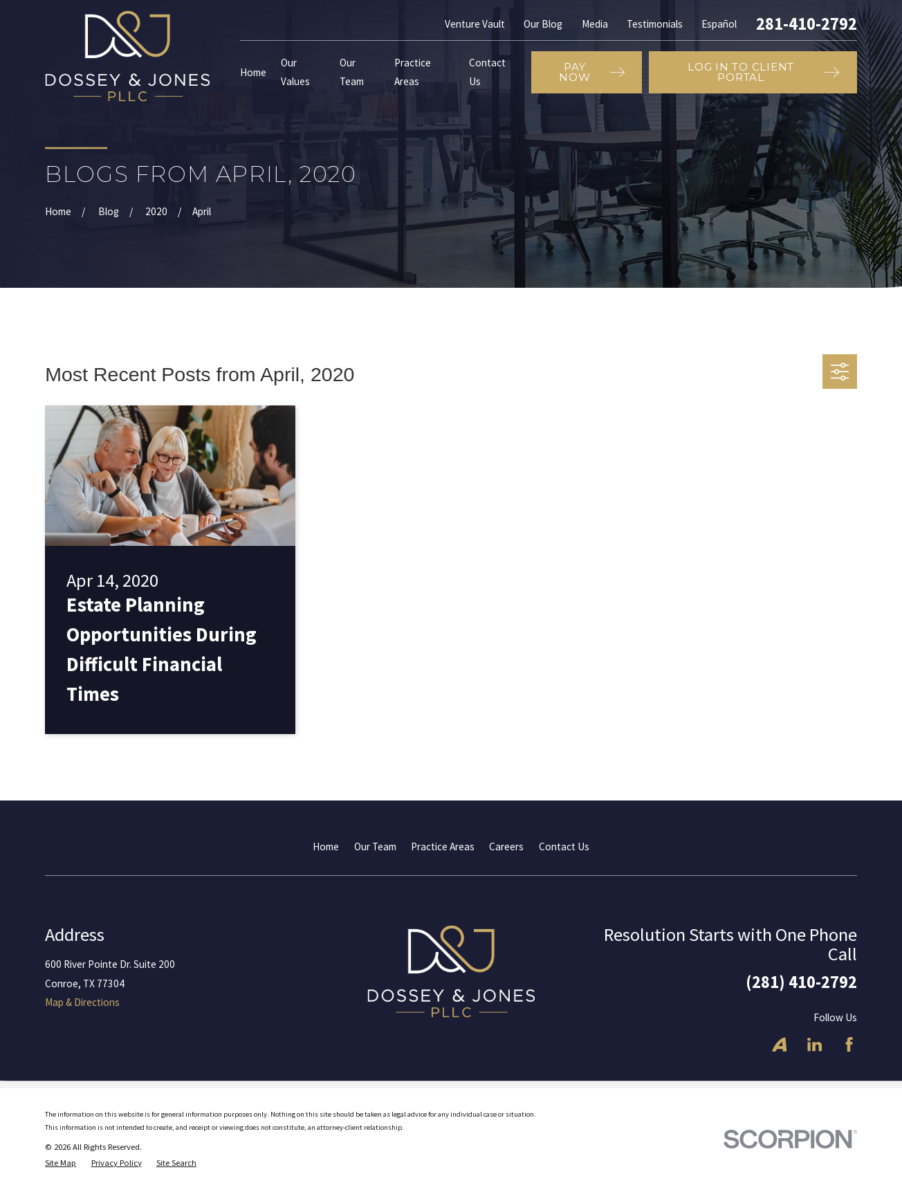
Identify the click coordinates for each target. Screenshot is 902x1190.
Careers (506, 846)
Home (326, 846)
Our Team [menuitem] (352, 72)
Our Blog (543, 23)
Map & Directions (82, 1002)
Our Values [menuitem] (295, 72)
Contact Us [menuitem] (487, 72)
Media (595, 23)
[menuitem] (60, 1163)
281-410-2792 (806, 24)
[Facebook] (849, 1044)
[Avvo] (779, 1044)
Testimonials (655, 23)
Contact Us (564, 846)
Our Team (375, 846)
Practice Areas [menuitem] (412, 72)
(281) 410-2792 (801, 982)
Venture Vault (475, 23)
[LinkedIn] (814, 1044)
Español (719, 23)
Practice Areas (443, 846)
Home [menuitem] (253, 72)
